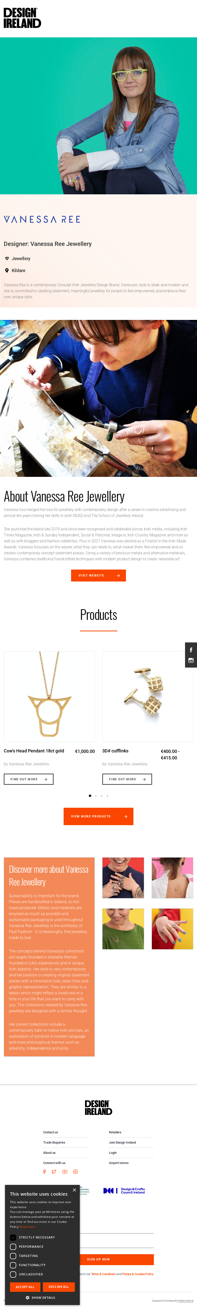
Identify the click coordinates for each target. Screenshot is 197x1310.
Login (113, 1153)
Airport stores (119, 1163)
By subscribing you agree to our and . (102, 1274)
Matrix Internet (186, 1300)
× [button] (74, 1190)
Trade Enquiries (54, 1142)
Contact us (50, 1132)
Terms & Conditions (103, 1274)
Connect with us (54, 1163)
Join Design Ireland (122, 1142)
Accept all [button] (25, 1287)
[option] (49, 714)
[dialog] (42, 1245)
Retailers (115, 1132)
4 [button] (107, 796)
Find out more (24, 779)
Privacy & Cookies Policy (137, 1274)
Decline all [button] (59, 1287)
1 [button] (90, 796)
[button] (42, 1297)
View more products (91, 816)
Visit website (91, 575)
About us (49, 1153)
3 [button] (101, 796)
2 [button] (96, 796)
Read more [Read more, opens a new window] (27, 1227)
